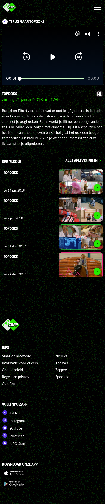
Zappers (61, 370)
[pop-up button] (78, 34)
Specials (61, 376)
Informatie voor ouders (20, 363)
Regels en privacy (15, 376)
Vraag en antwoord (16, 356)
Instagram (13, 420)
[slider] (52, 78)
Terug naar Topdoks (27, 22)
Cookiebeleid (12, 370)
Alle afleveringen (81, 160)
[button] (26, 57)
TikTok (11, 412)
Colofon (8, 383)
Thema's (61, 363)
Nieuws (61, 356)
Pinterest (13, 435)
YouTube (12, 428)
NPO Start (13, 443)
